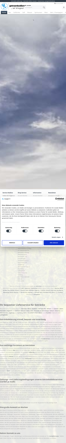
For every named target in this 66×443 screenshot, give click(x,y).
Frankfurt (60, 292)
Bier (14, 350)
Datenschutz (34, 288)
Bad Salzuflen (11, 290)
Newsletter (21, 281)
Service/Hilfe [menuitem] (59, 3)
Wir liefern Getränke (23, 277)
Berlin (41, 292)
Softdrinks (32, 352)
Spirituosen (28, 358)
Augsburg (30, 292)
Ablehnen (12, 242)
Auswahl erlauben (33, 242)
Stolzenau (16, 292)
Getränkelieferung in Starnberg (24, 268)
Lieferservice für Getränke (22, 274)
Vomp (52, 290)
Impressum (27, 288)
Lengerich (36, 290)
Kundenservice (45, 339)
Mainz (53, 292)
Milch (8, 371)
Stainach (48, 290)
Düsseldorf (45, 292)
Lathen (27, 290)
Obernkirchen (24, 292)
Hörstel (17, 290)
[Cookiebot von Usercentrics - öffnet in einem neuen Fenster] (56, 199)
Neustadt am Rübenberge (41, 311)
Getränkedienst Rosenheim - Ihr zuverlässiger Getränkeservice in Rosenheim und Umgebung (23, 259)
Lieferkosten (39, 286)
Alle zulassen (54, 242)
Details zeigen (56, 237)
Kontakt (20, 279)
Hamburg (37, 292)
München (57, 288)
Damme (23, 290)
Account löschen (22, 195)
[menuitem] (35, 8)
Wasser (11, 356)
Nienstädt (31, 290)
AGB (22, 288)
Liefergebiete (37, 294)
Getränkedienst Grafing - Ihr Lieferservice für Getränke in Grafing (25, 250)
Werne (61, 288)
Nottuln (11, 292)
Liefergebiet (21, 271)
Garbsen (43, 290)
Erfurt (50, 292)
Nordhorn (5, 290)
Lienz (55, 290)
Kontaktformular (54, 436)
